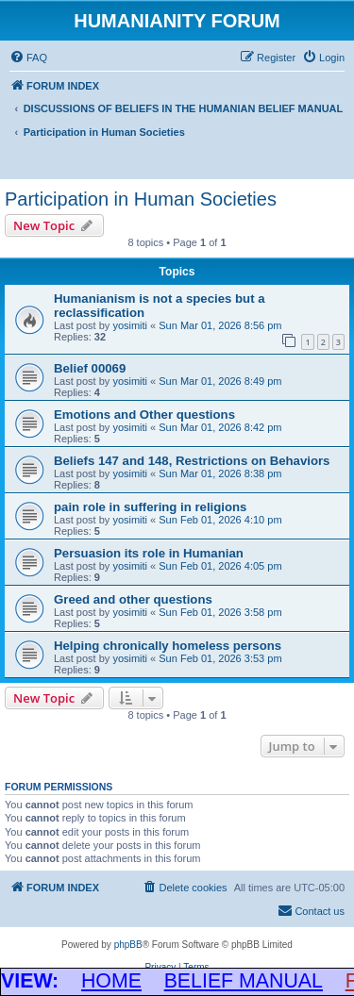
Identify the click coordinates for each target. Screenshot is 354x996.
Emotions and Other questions (144, 414)
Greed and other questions (133, 599)
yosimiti (129, 325)
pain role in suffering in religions (150, 507)
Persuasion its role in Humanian (149, 553)
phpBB (128, 944)
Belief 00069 (90, 368)
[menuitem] (28, 57)
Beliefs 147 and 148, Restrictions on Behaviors (191, 461)
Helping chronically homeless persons (167, 646)
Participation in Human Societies (141, 199)
